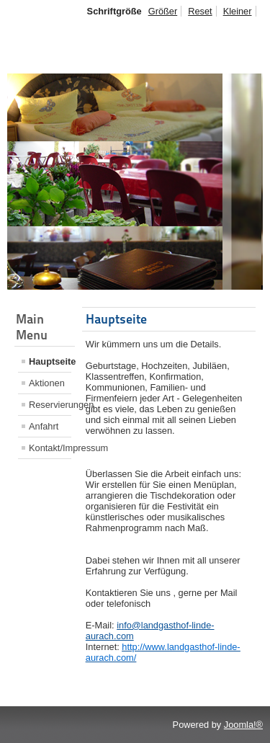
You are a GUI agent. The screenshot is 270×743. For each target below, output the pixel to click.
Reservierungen (50, 404)
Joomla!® (243, 724)
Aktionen (47, 383)
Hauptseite (50, 361)
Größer (163, 11)
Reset (200, 11)
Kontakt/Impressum (50, 447)
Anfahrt (43, 426)
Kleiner (237, 11)
